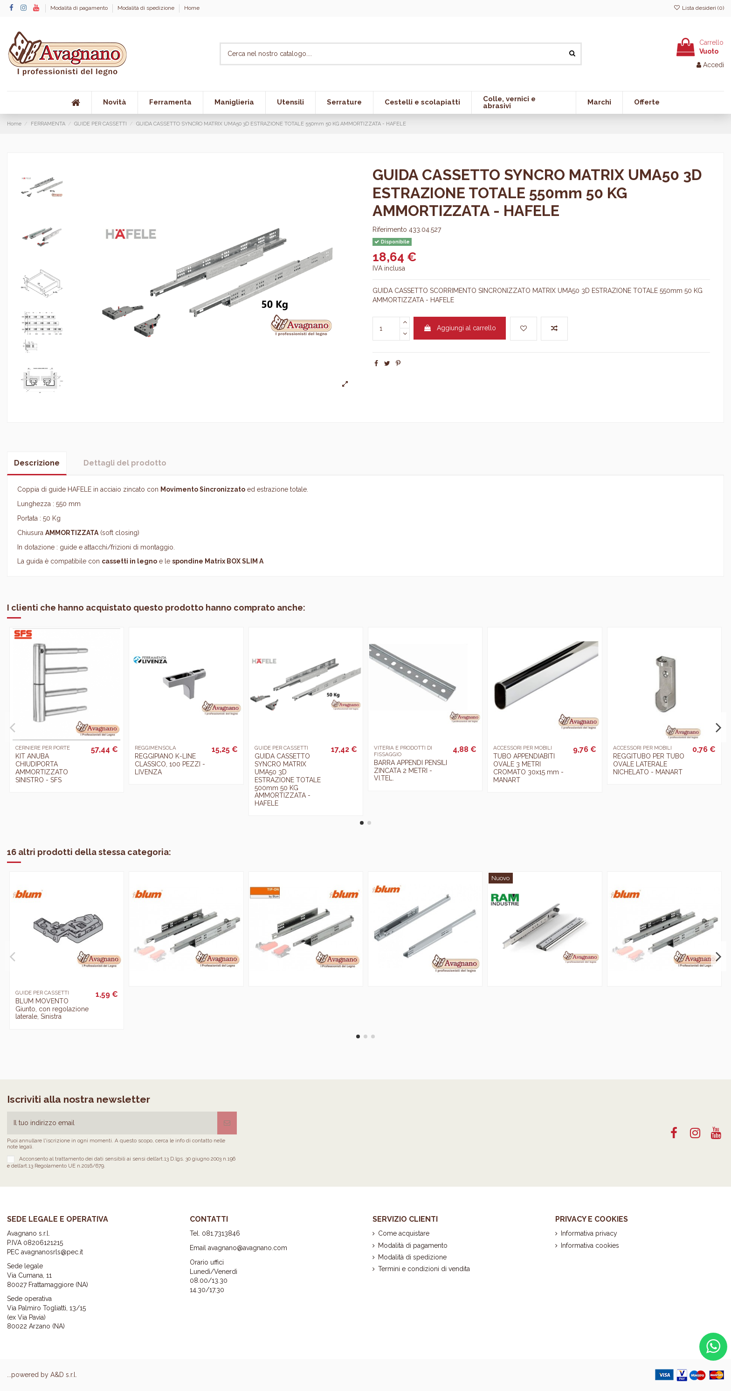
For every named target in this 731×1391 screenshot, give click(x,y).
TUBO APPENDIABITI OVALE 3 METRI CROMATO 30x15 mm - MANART (528, 767)
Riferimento (389, 229)
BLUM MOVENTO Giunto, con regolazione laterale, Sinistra (52, 1009)
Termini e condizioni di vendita (424, 1269)
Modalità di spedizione (146, 8)
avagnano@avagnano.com (247, 1248)
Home (192, 8)
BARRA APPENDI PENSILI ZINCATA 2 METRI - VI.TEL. (410, 770)
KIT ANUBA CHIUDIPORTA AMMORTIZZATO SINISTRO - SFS (41, 767)
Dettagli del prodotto (124, 463)
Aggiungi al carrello (459, 328)
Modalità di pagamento (79, 8)
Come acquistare (403, 1233)
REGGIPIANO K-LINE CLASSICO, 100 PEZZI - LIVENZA (170, 764)
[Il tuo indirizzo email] (112, 1123)
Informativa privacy (589, 1233)
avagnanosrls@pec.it (52, 1252)
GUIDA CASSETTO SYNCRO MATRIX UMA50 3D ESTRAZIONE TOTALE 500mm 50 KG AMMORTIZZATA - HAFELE (288, 779)
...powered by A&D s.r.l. (42, 1374)
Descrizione (37, 463)
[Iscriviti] (227, 1123)
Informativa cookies (590, 1245)
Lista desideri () (699, 8)
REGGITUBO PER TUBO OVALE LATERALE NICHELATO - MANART (648, 764)
